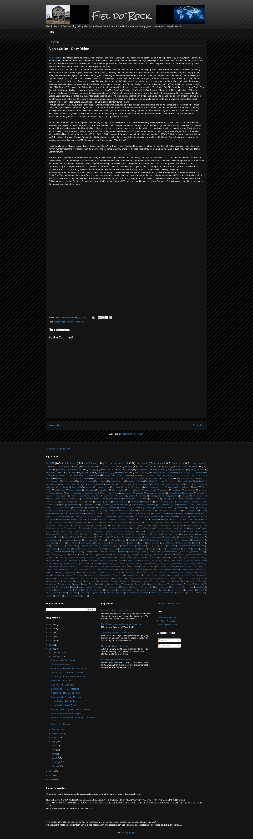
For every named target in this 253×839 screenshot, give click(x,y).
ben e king (134, 552)
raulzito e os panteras (141, 581)
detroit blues (50, 560)
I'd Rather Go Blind (146, 510)
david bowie (151, 558)
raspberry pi (125, 581)
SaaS (195, 487)
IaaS (160, 510)
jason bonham (53, 569)
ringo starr (143, 519)
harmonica (184, 496)
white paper (191, 593)
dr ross (111, 560)
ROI (156, 546)
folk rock (183, 528)
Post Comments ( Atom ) (132, 434)
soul (76, 466)
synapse (59, 590)
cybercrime (54, 481)
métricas (80, 575)
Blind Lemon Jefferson (154, 487)
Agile (131, 540)
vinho (56, 484)
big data (144, 552)
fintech (161, 564)
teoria (120, 590)
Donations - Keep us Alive (58, 449)
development (124, 528)
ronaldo (77, 584)
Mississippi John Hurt (180, 472)
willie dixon (142, 466)
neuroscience (106, 575)
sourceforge (100, 587)
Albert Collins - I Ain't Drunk (63, 705)
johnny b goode (77, 569)
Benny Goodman (183, 540)
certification (180, 555)
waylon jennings (142, 593)
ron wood (155, 519)
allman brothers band (54, 525)
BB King (61, 469)
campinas (189, 525)
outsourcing (157, 534)
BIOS (138, 540)
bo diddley (135, 502)
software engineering (153, 537)
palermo (74, 578)
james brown (126, 493)
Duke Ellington (68, 502)
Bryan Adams (51, 543)
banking (104, 525)
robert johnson (158, 472)
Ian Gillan (98, 543)
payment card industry (158, 578)
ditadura (82, 560)
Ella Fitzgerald (92, 510)
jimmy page (75, 499)
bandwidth (123, 552)
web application (167, 593)
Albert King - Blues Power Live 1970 (68, 676)
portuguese (68, 581)
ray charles (176, 490)
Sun (150, 549)
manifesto (76, 534)
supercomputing (185, 499)
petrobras (184, 578)
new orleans (119, 575)
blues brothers (75, 490)
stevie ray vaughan (81, 478)
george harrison (122, 516)
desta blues (200, 558)
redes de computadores (161, 581)
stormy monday (102, 487)
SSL (145, 522)
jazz (105, 463)
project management (107, 508)
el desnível (178, 560)
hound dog (98, 531)
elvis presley (142, 469)
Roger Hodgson (52, 549)
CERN (72, 510)
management (65, 534)
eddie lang (53, 505)
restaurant (193, 581)
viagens (49, 496)
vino (125, 487)
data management (106, 558)
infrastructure (137, 505)
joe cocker (87, 499)
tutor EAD (201, 590)
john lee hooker (76, 475)
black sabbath (126, 513)
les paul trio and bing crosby (181, 493)
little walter (76, 487)
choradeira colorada (55, 528)
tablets (77, 590)
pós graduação (103, 581)
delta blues (70, 463)
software (180, 508)
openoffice (184, 575)
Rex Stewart (183, 546)
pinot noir (195, 578)
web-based (180, 593)
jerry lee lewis (60, 499)
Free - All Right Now (60, 724)
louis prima (52, 534)
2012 (51, 649)
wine (64, 484)
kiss (120, 569)
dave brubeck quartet (124, 558)
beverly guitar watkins (118, 525)
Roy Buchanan (77, 469)
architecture (87, 472)
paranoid (84, 578)
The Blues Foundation (167, 621)
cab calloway (178, 525)
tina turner (200, 499)
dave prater (139, 558)
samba (165, 519)
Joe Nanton (133, 543)
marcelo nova (88, 534)
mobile (151, 572)
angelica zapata (77, 552)
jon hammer (102, 569)
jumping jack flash (177, 531)
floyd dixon (172, 528)
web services (195, 519)
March (55, 758)
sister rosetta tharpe (164, 508)
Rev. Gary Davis (93, 496)
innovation (151, 505)
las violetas (140, 569)
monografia (200, 572)
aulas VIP (96, 552)
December (57, 652)
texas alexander (117, 481)
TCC (157, 549)
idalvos (152, 566)
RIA (150, 546)
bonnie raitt (147, 502)
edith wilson (156, 560)
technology (110, 475)
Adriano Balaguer (56, 493)
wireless (58, 596)
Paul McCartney (127, 546)
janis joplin (196, 496)
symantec (49, 590)
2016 (51, 632)
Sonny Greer (125, 549)
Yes (203, 549)
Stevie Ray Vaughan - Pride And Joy (118, 632)
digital (73, 560)
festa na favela (133, 564)
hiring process (132, 566)
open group (136, 534)
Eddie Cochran (86, 543)
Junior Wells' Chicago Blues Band (115, 522)
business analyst (103, 555)
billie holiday (60, 490)
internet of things (184, 566)
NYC (203, 543)
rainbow (115, 581)
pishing (156, 466)
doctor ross (101, 560)
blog (203, 552)
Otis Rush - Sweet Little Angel (115, 646)
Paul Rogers (141, 546)
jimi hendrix (199, 484)
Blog (52, 32)
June (54, 745)
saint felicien (115, 584)
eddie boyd (150, 528)
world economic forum (72, 596)
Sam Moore (155, 522)
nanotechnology (77, 519)
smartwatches (64, 587)
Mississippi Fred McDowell (179, 487)
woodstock (108, 469)
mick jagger (113, 534)
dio (141, 528)
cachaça (134, 555)
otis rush (146, 534)
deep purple (88, 516)
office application (159, 575)
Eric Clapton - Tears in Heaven (65, 689)
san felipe (117, 537)
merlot (109, 572)
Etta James (71, 472)
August (55, 737)
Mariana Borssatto (184, 543)
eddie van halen (143, 560)
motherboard (58, 575)
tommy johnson (52, 502)
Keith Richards (77, 496)
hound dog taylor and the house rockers (120, 531)
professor (78, 581)
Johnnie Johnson (74, 493)
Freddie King (76, 522)
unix (103, 540)
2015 (51, 636)
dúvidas (120, 560)
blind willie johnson (186, 478)
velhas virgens (86, 593)
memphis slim (150, 490)
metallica (117, 572)
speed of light (185, 537)
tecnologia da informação (92, 590)
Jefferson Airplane (173, 510)
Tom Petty (187, 549)
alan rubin (187, 522)
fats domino (121, 564)
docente (91, 560)
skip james (199, 481)
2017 (51, 628)
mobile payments (163, 572)
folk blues (190, 564)
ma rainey (88, 487)
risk (98, 537)
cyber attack (89, 490)
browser (83, 555)
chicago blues (196, 463)
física (48, 566)
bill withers (133, 525)
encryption (189, 560)
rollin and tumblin (85, 481)
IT (91, 522)
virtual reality (99, 593)
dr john (174, 496)
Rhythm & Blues (91, 466)
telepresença (110, 590)
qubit (59, 537)
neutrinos (91, 519)
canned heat (182, 513)
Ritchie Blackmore (198, 546)
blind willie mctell (92, 493)
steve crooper (199, 537)
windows (49, 596)
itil (206, 566)
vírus (110, 540)
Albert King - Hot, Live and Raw (65, 693)
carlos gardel (145, 555)
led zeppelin (191, 531)
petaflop (91, 508)
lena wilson (203, 531)
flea (168, 564)
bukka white (156, 484)
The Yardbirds (78, 513)
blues (71, 322)
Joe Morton (122, 543)
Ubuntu (108, 502)
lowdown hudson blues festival (193, 569)
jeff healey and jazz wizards (157, 531)
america (65, 552)
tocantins (143, 590)
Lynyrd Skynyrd (168, 543)
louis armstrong (105, 472)
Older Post (198, 425)
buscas (91, 555)
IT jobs (97, 522)
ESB (80, 510)
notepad (138, 575)
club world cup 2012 (164, 502)
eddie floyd (161, 528)
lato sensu (151, 569)
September (57, 733)
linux (175, 505)
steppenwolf (136, 587)
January (56, 766)
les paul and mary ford (156, 493)
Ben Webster (168, 540)
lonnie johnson (125, 469)
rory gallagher (186, 481)
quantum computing (118, 519)
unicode (64, 593)
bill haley (153, 552)
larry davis (129, 569)
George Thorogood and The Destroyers (118, 510)
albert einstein (199, 522)
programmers (90, 581)
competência (91, 558)
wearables (155, 593)
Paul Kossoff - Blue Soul (62, 685)
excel (97, 564)
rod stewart (137, 508)
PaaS (90, 502)
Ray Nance (171, 546)
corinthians (90, 463)
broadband (166, 525)
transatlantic (190, 490)
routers (85, 584)
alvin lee (68, 525)
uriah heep (74, 593)
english (58, 564)
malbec (143, 499)
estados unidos (86, 564)
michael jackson (130, 572)
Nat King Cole (58, 546)
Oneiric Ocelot (107, 546)
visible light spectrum (114, 593)
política (58, 581)
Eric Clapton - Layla (60, 664)
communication (72, 528)
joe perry (65, 569)
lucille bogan (169, 516)
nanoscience (65, 508)
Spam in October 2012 (61, 680)
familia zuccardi (107, 564)
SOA (177, 466)
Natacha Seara (72, 546)
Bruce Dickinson (198, 540)
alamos (56, 552)
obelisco (147, 575)
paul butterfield (104, 578)
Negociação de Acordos (89, 546)
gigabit (59, 531)
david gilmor (111, 528)
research (76, 537)
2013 (51, 645)
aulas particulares (109, 552)
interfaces (171, 566)
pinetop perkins (168, 499)
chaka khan (191, 555)
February (56, 762)
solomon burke (170, 537)
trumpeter (190, 590)
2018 (51, 624)
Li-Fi (142, 543)
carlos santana (201, 525)
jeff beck (150, 481)
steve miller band (161, 587)
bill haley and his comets (168, 552)
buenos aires (201, 472)
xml (85, 596)
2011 (51, 771)
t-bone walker (99, 478)
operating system (198, 575)
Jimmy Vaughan (190, 510)
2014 (51, 640)
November (57, 656)
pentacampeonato (171, 534)
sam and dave (129, 584)
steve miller (148, 587)
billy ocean (184, 552)
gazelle (64, 566)
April (54, 754)
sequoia (163, 584)
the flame (116, 487)
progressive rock (178, 469)
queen (66, 537)
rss (93, 584)
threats (78, 540)
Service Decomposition (96, 549)
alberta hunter (109, 496)
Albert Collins (55, 58)
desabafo (174, 558)
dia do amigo (63, 560)
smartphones (51, 587)
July (54, 741)
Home (127, 425)
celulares (169, 555)
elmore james (62, 478)
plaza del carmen (187, 534)
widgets (202, 593)
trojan (184, 519)
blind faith (195, 552)
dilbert (134, 528)
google (78, 531)
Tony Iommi (166, 522)
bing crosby (144, 525)
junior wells (50, 487)
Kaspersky (64, 466)
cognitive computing (76, 558)
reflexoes (176, 581)
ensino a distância (70, 564)
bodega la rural (160, 513)
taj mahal (191, 508)
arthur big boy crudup (167, 475)
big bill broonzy (187, 475)
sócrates (69, 590)
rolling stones (196, 469)
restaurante (124, 508)
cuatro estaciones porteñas (188, 502)
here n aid (104, 566)
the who (174, 519)
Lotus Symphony (153, 543)
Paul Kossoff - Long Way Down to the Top (70, 709)
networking (125, 534)
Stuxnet (143, 549)
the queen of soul (135, 481)
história (144, 566)
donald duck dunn (104, 516)
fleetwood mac (177, 564)
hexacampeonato (117, 566)
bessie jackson (93, 513)
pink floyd (102, 519)
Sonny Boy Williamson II (134, 478)
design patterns (187, 558)
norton (129, 575)
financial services (149, 564)
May (54, 750)
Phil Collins (125, 475)
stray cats (189, 587)
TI (162, 549)
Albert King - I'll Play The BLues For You (69, 668)
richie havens (88, 537)
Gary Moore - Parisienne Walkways (67, 672)
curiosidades (86, 528)
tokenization (154, 590)
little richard (63, 487)
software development (133, 537)
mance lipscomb (187, 505)
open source (68, 481)
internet (141, 531)
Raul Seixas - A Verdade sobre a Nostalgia (121, 624)
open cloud (173, 575)
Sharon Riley (113, 549)
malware (50, 466)
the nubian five (131, 590)
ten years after (67, 540)
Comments (164, 645)
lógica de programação (66, 572)
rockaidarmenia (65, 584)
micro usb (142, 572)
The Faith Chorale (173, 549)
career (152, 496)
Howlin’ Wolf (140, 472)
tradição (165, 590)
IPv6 (85, 522)
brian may (155, 525)
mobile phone (178, 572)
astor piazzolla (125, 484)
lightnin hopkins (118, 490)
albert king (153, 478)
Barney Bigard (155, 540)
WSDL (196, 549)
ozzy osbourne (62, 578)
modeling (189, 572)
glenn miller (69, 531)
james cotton (137, 516)
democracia (163, 558)
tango (48, 484)
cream (76, 516)
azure (96, 525)
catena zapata (158, 555)
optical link (50, 578)
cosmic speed (64, 516)
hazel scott (87, 566)
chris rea (51, 558)
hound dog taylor (121, 505)
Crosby (61, 543)
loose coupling (173, 569)
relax (185, 581)
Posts (162, 640)
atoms (88, 525)
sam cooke (142, 584)
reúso (202, 581)
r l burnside (172, 481)
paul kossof (154, 499)
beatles (132, 496)
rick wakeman (51, 584)
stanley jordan (113, 587)
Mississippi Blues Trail (167, 624)
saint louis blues (53, 472)
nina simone (79, 508)
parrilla (93, 578)
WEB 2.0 (177, 522)
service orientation (176, 584)
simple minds (200, 584)
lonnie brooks (114, 499)
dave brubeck (99, 528)
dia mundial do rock (173, 484)
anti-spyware (78, 525)
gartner (55, 566)
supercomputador (52, 540)
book (64, 555)
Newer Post (55, 425)
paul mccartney (119, 578)
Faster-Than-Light (61, 522)
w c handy (202, 490)
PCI (116, 546)
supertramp (200, 587)
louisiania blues (129, 499)
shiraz (189, 584)
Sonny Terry (110, 484)
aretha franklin (168, 478)
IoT (106, 543)
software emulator (85, 587)
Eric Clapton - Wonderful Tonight (66, 713)
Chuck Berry (114, 478)
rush (99, 584)
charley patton (57, 475)
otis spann (164, 490)
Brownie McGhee (77, 484)
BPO (145, 540)
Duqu (69, 543)
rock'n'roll (159, 463)
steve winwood (176, 587)
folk (62, 505)
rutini (106, 584)
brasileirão (73, 555)
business (142, 496)
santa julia (153, 584)
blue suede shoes (143, 513)
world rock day (120, 540)
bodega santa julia (53, 555)
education (167, 560)
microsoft (200, 493)
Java (113, 543)
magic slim (182, 516)
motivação (69, 575)
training (173, 590)
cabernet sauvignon (120, 555)
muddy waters (191, 466)
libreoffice (161, 569)
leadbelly (139, 493)
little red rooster (134, 490)
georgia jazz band (89, 505)
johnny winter (159, 469)
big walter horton (110, 513)
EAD (76, 543)
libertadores (100, 499)
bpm (172, 513)
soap (74, 587)
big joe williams (141, 484)
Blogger (132, 832)
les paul (161, 481)
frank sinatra (194, 528)
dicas (205, 502)
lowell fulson (50, 572)
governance (105, 505)
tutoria (48, 593)
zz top (201, 508)
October (56, 729)
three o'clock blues (91, 540)
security (128, 466)
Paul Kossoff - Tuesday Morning (66, 697)
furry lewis (107, 493)
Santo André (65, 549)
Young (48, 552)
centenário (202, 478)
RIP (136, 475)
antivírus (122, 496)
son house (101, 481)
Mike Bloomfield (62, 513)
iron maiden (198, 566)
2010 (51, 775)
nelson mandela (92, 575)
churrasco (62, 558)
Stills (135, 549)
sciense (149, 508)
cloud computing (112, 466)
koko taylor (94, 475)
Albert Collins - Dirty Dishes (63, 701)
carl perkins (163, 496)
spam (167, 466)
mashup (101, 572)
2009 (51, 779)
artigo (88, 552)
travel (182, 590)
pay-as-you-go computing (137, 578)
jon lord (113, 569)
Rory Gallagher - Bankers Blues (116, 659)
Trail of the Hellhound (167, 617)
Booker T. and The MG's (56, 510)
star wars (124, 587)
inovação (161, 566)
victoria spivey (61, 496)
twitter (55, 593)
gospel (188, 484)
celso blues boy (197, 513)
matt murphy (101, 534)
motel (48, 575)
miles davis (62, 519)
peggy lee (174, 578)
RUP (162, 546)
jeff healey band (154, 516)
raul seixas (142, 463)
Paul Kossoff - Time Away (63, 660)
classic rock (121, 463)
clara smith (50, 516)
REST (98, 502)
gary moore (73, 505)
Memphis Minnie (95, 484)
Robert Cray (147, 475)
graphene (87, 531)
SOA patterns (136, 522)
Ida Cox (81, 502)
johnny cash (90, 569)
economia (129, 560)
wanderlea (129, 593)
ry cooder (106, 537)
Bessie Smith (123, 472)
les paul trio (103, 490)
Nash (48, 546)
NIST (196, 543)
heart (96, 566)
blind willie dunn (120, 502)
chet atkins (203, 555)
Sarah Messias (78, 549)
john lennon (164, 505)
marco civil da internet (86, 572)
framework (201, 564)
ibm (116, 493)
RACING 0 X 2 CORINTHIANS (115, 610)
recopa (133, 519)
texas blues (80, 322)
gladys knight (75, 566)
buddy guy (93, 469)
